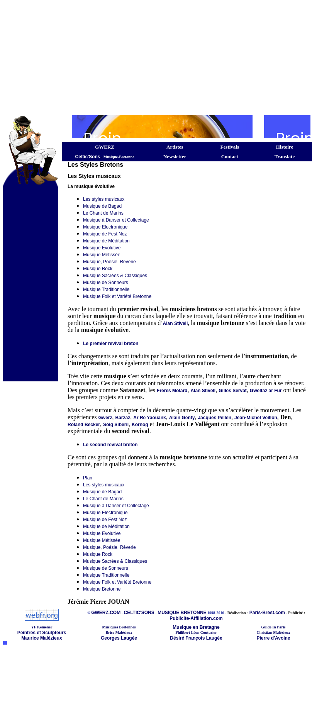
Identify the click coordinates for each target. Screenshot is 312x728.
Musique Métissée (101, 254)
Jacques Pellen (214, 417)
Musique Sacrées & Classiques (115, 275)
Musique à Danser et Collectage (116, 220)
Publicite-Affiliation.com (196, 618)
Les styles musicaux (103, 199)
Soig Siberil (116, 424)
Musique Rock (97, 268)
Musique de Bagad (102, 206)
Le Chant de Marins (103, 213)
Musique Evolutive (101, 248)
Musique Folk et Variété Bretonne (117, 296)
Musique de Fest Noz (105, 234)
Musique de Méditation (106, 241)
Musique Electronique (105, 227)
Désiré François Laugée (196, 638)
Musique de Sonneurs (105, 282)
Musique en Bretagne (196, 627)
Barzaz (123, 417)
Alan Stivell (175, 323)
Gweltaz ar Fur (266, 390)
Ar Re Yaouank (149, 417)
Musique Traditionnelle (106, 289)
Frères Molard (172, 390)
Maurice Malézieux (41, 638)
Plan (87, 478)
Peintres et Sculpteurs (41, 632)
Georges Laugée (119, 638)
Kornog (140, 424)
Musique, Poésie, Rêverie (109, 261)
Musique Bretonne (101, 589)
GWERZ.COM (105, 612)
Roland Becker (84, 424)
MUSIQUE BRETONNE (182, 612)
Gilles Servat (233, 390)
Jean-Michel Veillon (255, 417)
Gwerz (105, 417)
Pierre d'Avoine (273, 638)
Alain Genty (182, 417)
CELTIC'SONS (139, 612)
